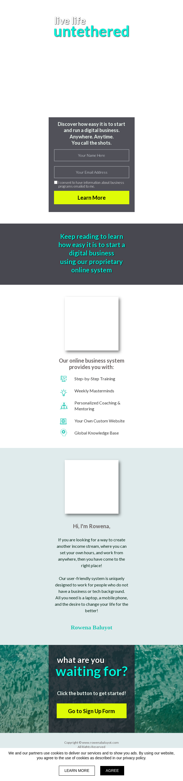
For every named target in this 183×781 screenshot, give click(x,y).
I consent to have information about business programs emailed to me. (91, 184)
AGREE (112, 770)
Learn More (91, 197)
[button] (92, 710)
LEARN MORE (76, 770)
